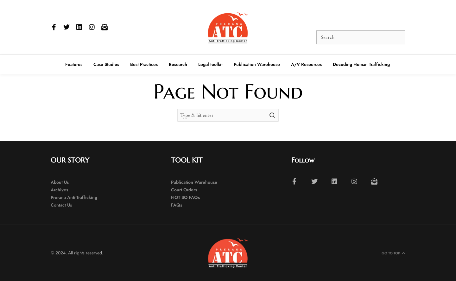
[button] (298, 17)
